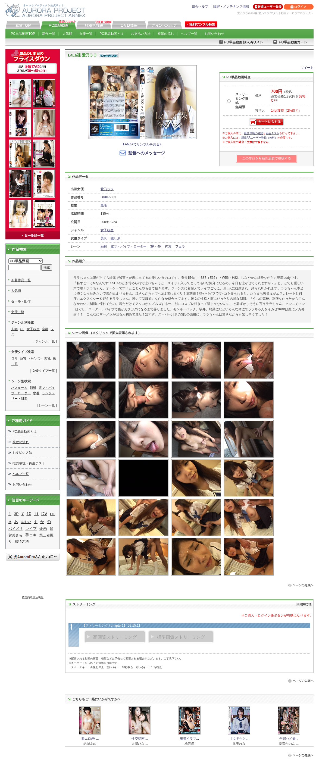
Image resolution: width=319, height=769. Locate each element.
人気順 (67, 34)
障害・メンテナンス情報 (231, 6)
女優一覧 (85, 34)
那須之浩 (22, 541)
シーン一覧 (47, 405)
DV (44, 513)
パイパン (35, 358)
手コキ (31, 535)
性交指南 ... (140, 738)
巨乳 (23, 358)
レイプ (31, 528)
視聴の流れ (166, 34)
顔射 (104, 246)
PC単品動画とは (112, 34)
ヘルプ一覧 (189, 34)
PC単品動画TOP (23, 34)
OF (52, 514)
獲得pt (259, 110)
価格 (258, 96)
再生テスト (272, 133)
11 (36, 513)
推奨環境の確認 (253, 133)
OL (22, 329)
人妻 (14, 329)
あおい (26, 522)
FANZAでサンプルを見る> (142, 144)
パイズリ (15, 529)
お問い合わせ (214, 34)
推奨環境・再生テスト (28, 463)
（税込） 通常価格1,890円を (288, 96)
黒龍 (104, 205)
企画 (45, 329)
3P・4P (155, 246)
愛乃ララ (107, 189)
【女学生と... (239, 738)
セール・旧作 (21, 301)
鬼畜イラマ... (189, 738)
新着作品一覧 (21, 280)
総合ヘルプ (200, 6)
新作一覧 (48, 34)
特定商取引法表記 (32, 597)
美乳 (104, 238)
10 (29, 513)
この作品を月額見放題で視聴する (266, 158)
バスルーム (19, 388)
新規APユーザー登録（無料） (259, 137)
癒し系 (115, 238)
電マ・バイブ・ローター (128, 246)
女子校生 (107, 230)
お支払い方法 (141, 34)
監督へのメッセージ (146, 153)
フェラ (180, 246)
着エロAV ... (90, 738)
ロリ (14, 358)
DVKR (105, 197)
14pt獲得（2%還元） (286, 110)
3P (16, 514)
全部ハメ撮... (288, 738)
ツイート (307, 68)
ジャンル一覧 (45, 341)
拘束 (168, 246)
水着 (36, 393)
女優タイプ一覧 (43, 371)
